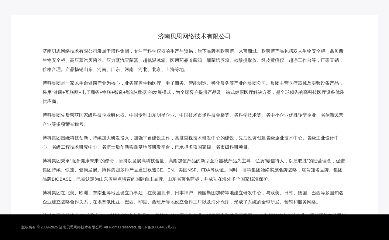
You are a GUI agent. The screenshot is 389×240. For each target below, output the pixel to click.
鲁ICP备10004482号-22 (157, 227)
